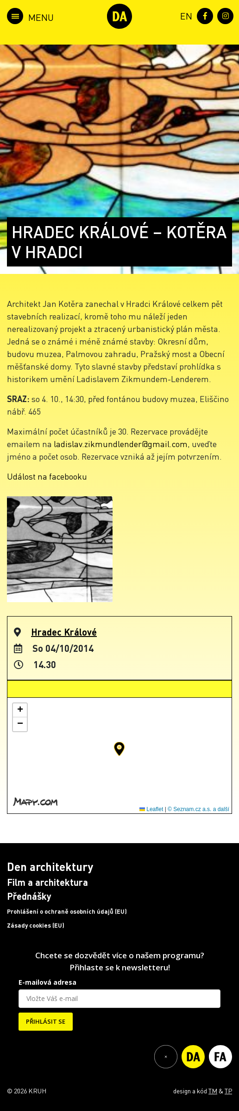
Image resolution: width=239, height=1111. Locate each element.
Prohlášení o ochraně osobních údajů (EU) (67, 911)
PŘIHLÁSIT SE (45, 1021)
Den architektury (50, 866)
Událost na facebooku (47, 476)
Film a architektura (47, 882)
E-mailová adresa (47, 982)
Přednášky (29, 896)
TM (212, 1090)
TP (228, 1090)
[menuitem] (184, 15)
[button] (119, 749)
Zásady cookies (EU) (35, 925)
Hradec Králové (64, 632)
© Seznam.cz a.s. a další (198, 809)
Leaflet (151, 809)
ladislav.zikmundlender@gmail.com (121, 443)
